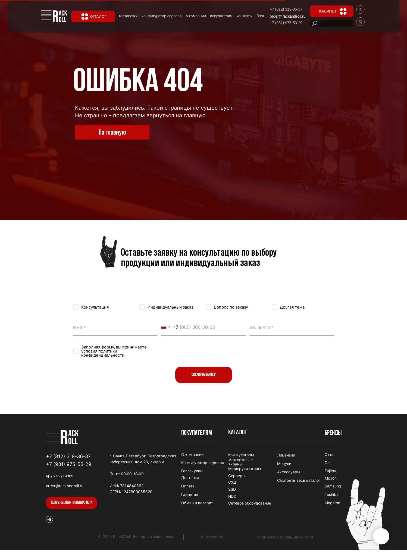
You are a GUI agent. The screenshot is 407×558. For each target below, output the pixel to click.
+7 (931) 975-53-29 (68, 464)
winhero (116, 479)
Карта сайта (212, 536)
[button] (71, 503)
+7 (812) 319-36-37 (68, 456)
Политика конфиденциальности (284, 537)
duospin (116, 467)
